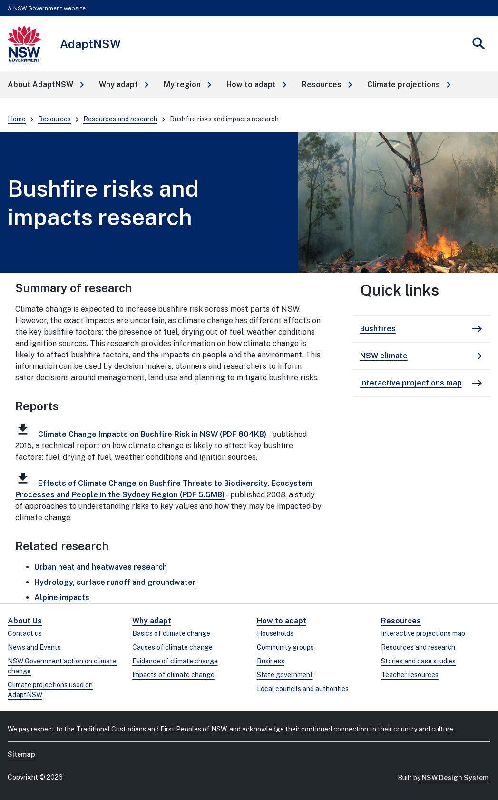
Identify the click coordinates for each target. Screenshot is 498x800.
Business (270, 661)
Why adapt (151, 620)
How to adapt (281, 620)
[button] (45, 84)
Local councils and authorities (303, 688)
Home (17, 119)
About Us (25, 620)
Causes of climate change (172, 647)
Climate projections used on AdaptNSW (50, 690)
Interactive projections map (423, 633)
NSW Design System (455, 777)
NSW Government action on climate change (62, 666)
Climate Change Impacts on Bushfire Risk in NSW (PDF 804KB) (152, 434)
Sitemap (21, 754)
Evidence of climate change (175, 661)
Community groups (285, 647)
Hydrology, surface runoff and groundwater (115, 582)
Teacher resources (410, 675)
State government (285, 675)
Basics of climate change (171, 633)
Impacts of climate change (173, 675)
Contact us (25, 633)
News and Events (34, 647)
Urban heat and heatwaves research (100, 567)
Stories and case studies (418, 661)
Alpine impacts (61, 597)
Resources (54, 119)
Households (275, 633)
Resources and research (120, 119)
